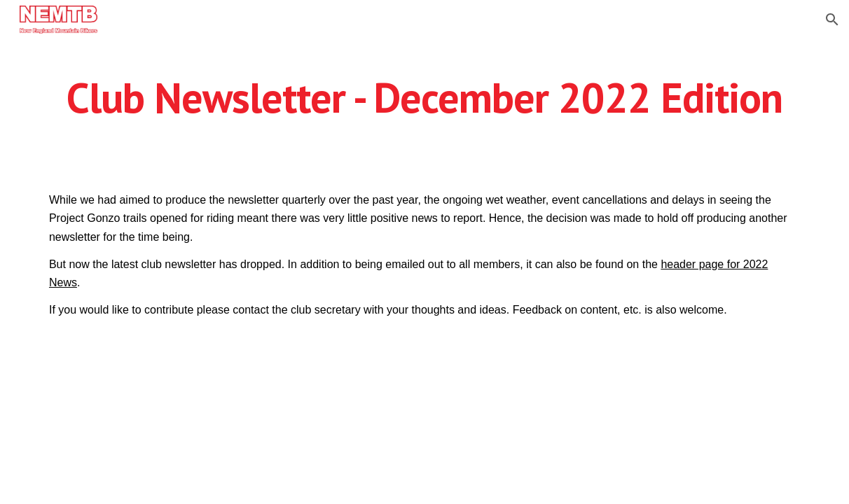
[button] (832, 19)
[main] (424, 103)
